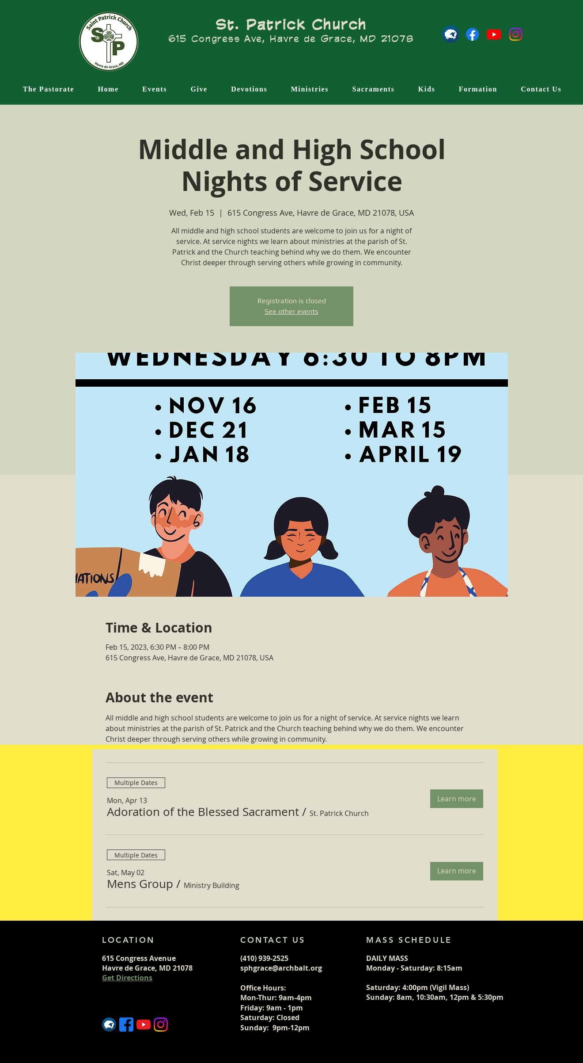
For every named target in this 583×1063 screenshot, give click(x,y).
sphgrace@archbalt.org (281, 968)
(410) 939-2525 (264, 958)
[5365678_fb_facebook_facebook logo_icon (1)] (126, 1024)
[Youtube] (494, 34)
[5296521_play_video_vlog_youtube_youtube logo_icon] (143, 1024)
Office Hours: (264, 988)
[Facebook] (472, 34)
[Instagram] (515, 34)
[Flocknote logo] (450, 34)
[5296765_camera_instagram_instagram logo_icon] (161, 1024)
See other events (291, 311)
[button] (203, 812)
